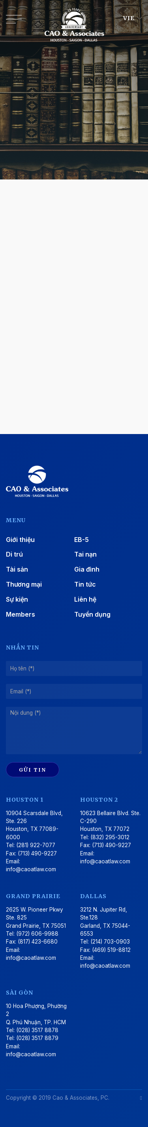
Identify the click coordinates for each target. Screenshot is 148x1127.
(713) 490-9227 (37, 853)
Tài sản (17, 569)
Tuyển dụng (92, 614)
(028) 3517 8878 (37, 1030)
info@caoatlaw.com (31, 869)
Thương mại (24, 584)
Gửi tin (32, 769)
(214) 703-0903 (110, 941)
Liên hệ (85, 599)
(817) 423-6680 (38, 941)
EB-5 (81, 540)
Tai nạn (85, 554)
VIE (129, 18)
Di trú (14, 554)
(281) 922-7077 (35, 845)
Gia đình (86, 569)
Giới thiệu (20, 540)
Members (20, 614)
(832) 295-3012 (109, 837)
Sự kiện (17, 599)
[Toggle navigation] (14, 21)
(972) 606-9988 (37, 934)
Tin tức (85, 584)
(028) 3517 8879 (37, 1038)
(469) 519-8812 (111, 950)
